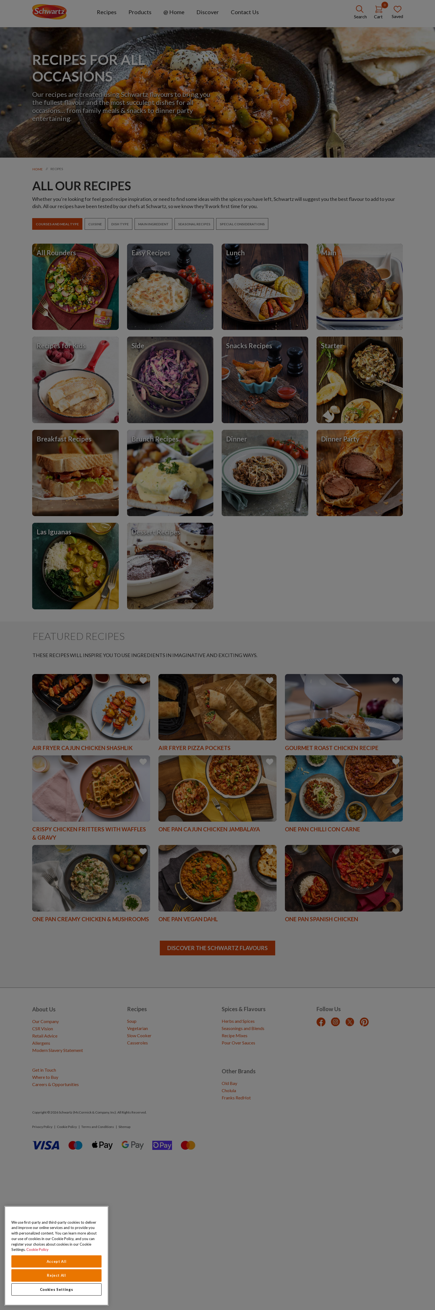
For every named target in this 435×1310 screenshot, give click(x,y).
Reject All (56, 1275)
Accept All (57, 1261)
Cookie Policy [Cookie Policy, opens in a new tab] (37, 1249)
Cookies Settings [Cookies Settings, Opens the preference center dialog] (56, 1289)
